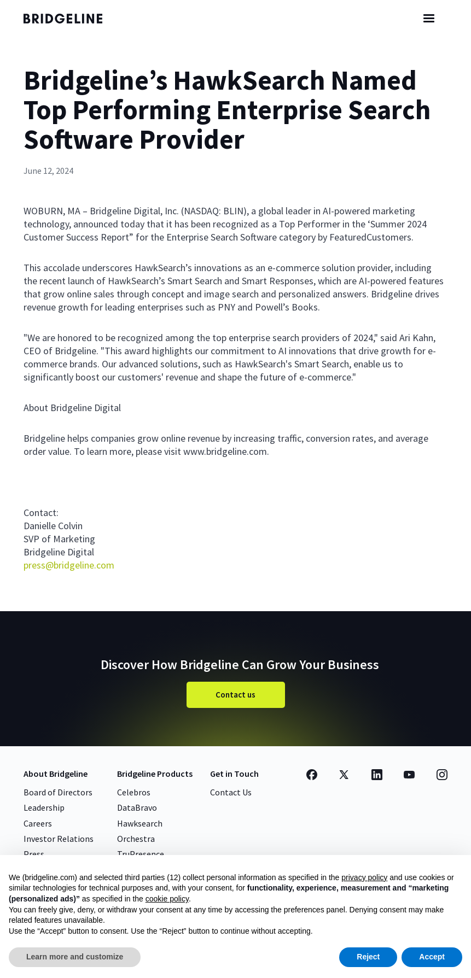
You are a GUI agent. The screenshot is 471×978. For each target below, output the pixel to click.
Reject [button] (368, 956)
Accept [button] (432, 956)
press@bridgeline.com (69, 565)
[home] (73, 19)
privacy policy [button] (364, 877)
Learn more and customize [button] (74, 956)
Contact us (235, 694)
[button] (428, 18)
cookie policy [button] (167, 898)
